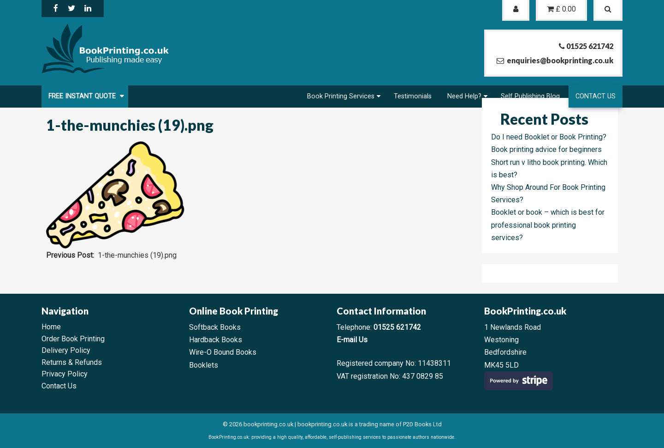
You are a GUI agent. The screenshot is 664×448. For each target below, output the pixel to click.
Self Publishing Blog (530, 96)
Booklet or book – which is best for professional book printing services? (548, 225)
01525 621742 (397, 327)
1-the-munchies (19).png (137, 255)
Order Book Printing (73, 338)
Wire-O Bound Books (222, 352)
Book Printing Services (340, 96)
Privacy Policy (65, 373)
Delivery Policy (66, 350)
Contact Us (595, 96)
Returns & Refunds (72, 362)
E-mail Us (352, 339)
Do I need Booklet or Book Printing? (548, 137)
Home (51, 326)
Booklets (203, 365)
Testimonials (413, 96)
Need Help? (464, 96)
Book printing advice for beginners (546, 149)
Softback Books (215, 327)
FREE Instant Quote (83, 96)
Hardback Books (215, 339)
